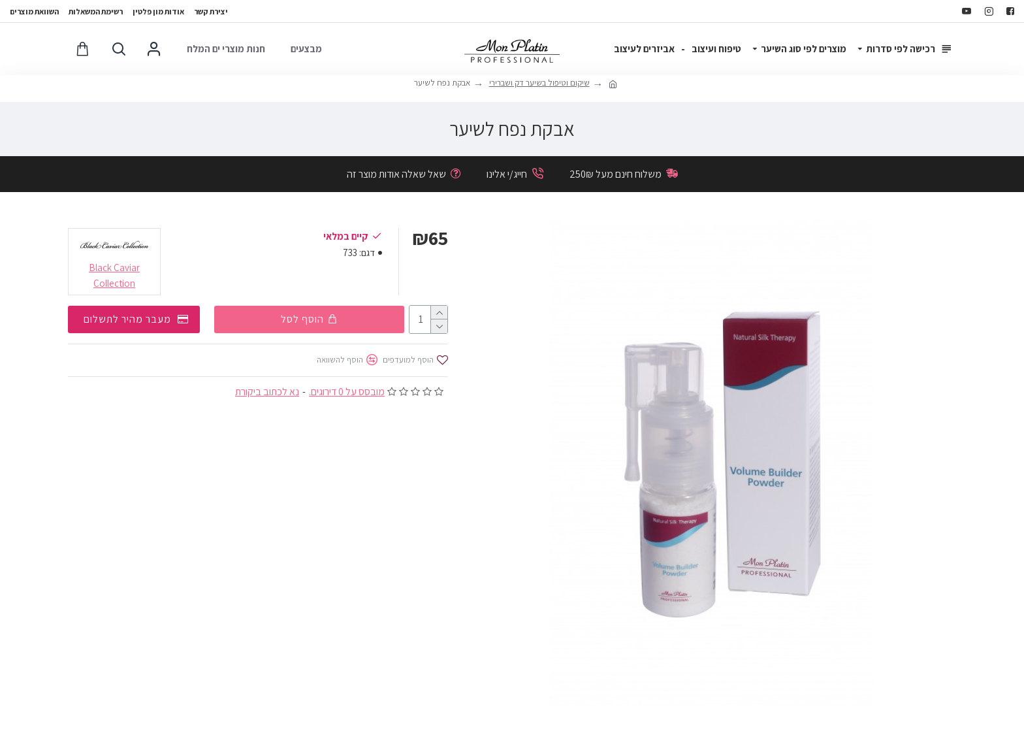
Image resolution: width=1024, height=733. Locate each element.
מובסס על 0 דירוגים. (347, 391)
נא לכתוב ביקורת (267, 391)
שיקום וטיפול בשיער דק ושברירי (539, 82)
